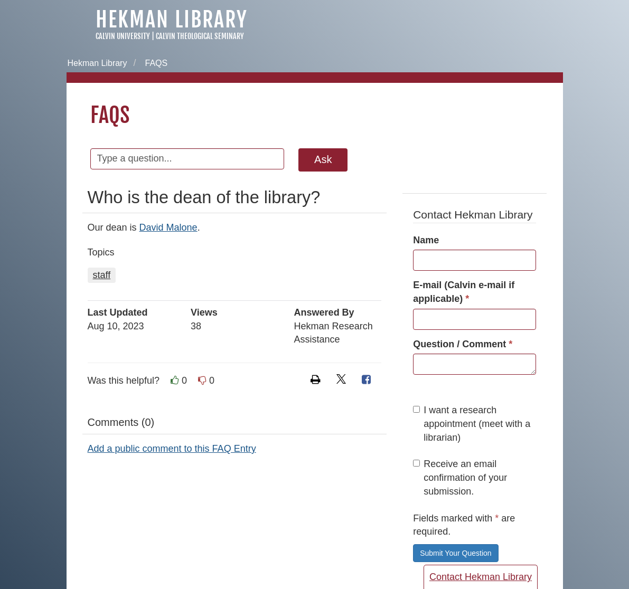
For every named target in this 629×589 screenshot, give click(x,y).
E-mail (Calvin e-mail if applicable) (463, 292)
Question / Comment (462, 344)
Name (426, 240)
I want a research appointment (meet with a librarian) (471, 423)
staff (102, 275)
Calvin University (123, 36)
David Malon (165, 227)
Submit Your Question (455, 553)
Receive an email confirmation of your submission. (460, 477)
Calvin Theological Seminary (200, 36)
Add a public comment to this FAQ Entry (172, 448)
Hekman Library (172, 19)
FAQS (156, 63)
